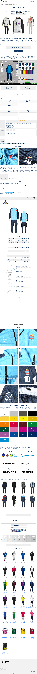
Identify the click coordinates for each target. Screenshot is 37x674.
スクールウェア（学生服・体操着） (4, 667)
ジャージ (7, 4)
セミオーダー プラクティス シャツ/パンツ (23, 606)
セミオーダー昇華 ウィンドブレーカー (32, 591)
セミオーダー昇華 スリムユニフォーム (5, 562)
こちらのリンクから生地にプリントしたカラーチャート (29, 407)
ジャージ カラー (10, 4)
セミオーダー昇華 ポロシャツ (5, 635)
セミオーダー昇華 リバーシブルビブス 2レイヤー (23, 636)
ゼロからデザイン (28, 87)
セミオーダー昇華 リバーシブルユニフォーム (14, 562)
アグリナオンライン (2, 666)
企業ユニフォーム (2, 668)
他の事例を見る (18, 508)
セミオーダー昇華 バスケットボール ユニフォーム (14, 621)
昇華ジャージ (13, 14)
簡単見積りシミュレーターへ (18, 543)
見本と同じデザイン (9, 87)
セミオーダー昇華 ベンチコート (5, 605)
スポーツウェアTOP (3, 4)
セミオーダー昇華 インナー (14, 605)
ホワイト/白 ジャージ (14, 4)
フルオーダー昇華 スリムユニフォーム (23, 562)
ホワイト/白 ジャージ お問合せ (19, 47)
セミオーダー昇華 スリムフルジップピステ (23, 591)
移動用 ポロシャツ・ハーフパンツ (32, 605)
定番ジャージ (24, 14)
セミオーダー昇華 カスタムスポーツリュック (5, 651)
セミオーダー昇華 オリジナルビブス (14, 635)
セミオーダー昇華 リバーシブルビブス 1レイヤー (32, 636)
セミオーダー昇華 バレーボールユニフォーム (23, 621)
